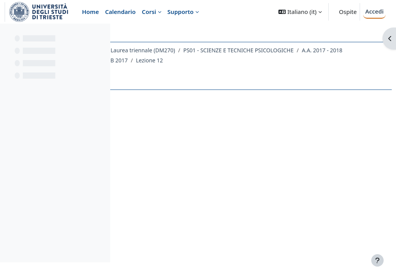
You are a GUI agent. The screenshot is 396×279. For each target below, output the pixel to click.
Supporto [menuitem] (180, 12)
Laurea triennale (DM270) (250, 50)
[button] (299, 12)
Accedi (374, 11)
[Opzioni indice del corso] (101, 35)
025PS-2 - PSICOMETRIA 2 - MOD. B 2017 (184, 70)
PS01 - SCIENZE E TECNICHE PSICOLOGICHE (188, 60)
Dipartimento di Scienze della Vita (167, 50)
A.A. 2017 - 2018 (272, 60)
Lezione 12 (257, 70)
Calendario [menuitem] (120, 12)
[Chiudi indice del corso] (8, 35)
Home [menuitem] (90, 12)
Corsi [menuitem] (149, 12)
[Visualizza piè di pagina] (377, 260)
